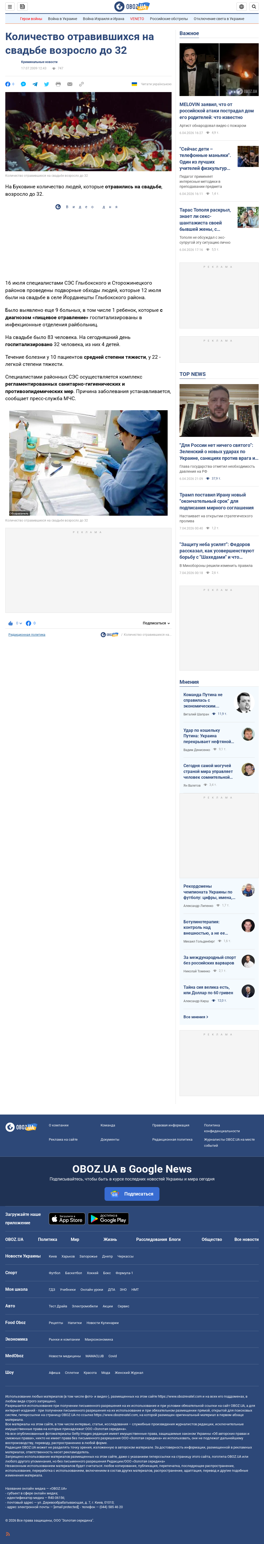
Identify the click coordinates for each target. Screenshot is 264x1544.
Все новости (246, 1239)
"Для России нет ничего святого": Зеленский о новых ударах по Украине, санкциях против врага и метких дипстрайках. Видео (217, 451)
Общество (212, 1239)
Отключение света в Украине (219, 19)
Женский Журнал (129, 1373)
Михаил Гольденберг (199, 941)
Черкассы (125, 1256)
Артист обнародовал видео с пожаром (213, 125)
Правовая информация (170, 1125)
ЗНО (123, 1290)
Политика (47, 1239)
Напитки (75, 1323)
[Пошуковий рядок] (253, 7)
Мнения (189, 682)
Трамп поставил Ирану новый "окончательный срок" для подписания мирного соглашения (217, 501)
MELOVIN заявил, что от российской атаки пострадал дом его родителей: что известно (217, 111)
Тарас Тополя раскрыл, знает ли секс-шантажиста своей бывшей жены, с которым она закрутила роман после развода (206, 219)
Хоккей (92, 1273)
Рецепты (56, 1323)
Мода (105, 1373)
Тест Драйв (58, 1306)
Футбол (54, 1273)
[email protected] (66, 1507)
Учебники (68, 1290)
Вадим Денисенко (196, 750)
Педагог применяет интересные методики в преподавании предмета (201, 181)
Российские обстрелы (169, 19)
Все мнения (194, 1017)
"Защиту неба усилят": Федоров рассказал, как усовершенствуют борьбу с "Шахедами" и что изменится (217, 551)
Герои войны (31, 19)
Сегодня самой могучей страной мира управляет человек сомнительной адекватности (208, 771)
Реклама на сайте (63, 1139)
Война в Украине (62, 19)
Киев (53, 1256)
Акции (108, 1306)
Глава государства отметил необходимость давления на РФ (217, 469)
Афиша (54, 1373)
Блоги (175, 1239)
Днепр (107, 1256)
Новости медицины (65, 1356)
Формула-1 (124, 1273)
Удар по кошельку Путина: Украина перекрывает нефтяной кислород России (207, 736)
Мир (75, 1239)
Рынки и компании (64, 1339)
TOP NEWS (193, 374)
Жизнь (110, 1239)
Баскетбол (73, 1273)
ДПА (111, 1290)
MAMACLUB (95, 1356)
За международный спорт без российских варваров (209, 960)
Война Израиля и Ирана (103, 19)
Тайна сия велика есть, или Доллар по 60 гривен (208, 990)
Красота (90, 1373)
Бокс (107, 1273)
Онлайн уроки (92, 1290)
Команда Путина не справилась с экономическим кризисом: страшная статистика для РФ (204, 700)
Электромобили (85, 1306)
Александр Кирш (196, 1001)
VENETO (137, 19)
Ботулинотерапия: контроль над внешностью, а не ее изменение (204, 927)
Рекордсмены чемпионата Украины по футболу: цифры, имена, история (207, 892)
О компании (59, 1125)
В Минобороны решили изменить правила (216, 565)
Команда (108, 1125)
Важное (189, 33)
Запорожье (88, 1256)
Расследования (151, 1239)
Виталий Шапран (196, 714)
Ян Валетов (192, 785)
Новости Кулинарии (103, 1323)
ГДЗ (52, 1290)
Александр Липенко (198, 906)
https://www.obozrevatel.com (180, 1396)
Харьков (68, 1256)
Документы (110, 1139)
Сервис (123, 1306)
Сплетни (72, 1373)
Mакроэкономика (99, 1339)
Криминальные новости (39, 62)
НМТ (135, 1290)
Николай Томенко (196, 971)
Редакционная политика (26, 635)
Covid (113, 1356)
